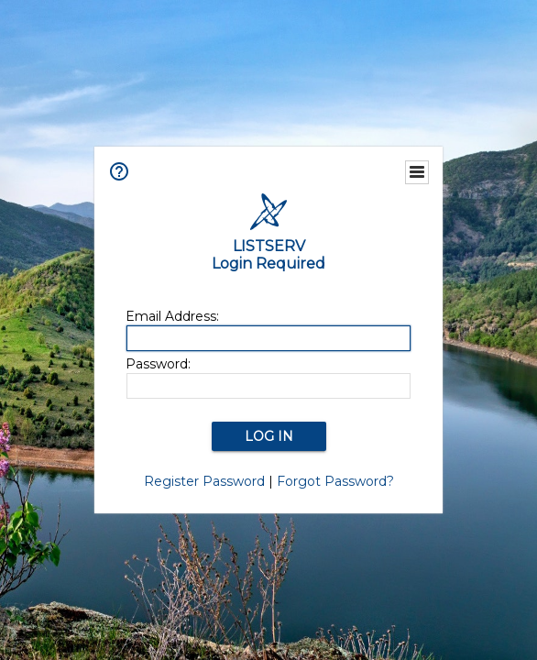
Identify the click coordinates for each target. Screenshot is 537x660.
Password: (158, 364)
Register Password (204, 481)
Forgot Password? (335, 481)
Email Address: (172, 316)
